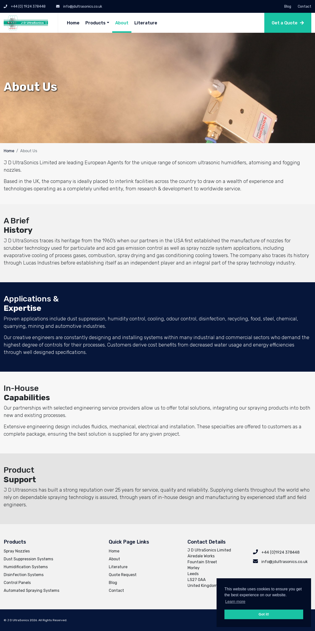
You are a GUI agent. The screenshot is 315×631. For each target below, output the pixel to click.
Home (73, 23)
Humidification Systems (26, 567)
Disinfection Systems (24, 574)
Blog (287, 6)
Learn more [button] (235, 601)
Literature (145, 23)
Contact (304, 6)
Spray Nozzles (17, 551)
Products (95, 23)
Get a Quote (285, 23)
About (121, 23)
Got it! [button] (264, 614)
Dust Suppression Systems (28, 559)
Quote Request (123, 574)
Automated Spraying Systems (31, 590)
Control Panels (17, 582)
